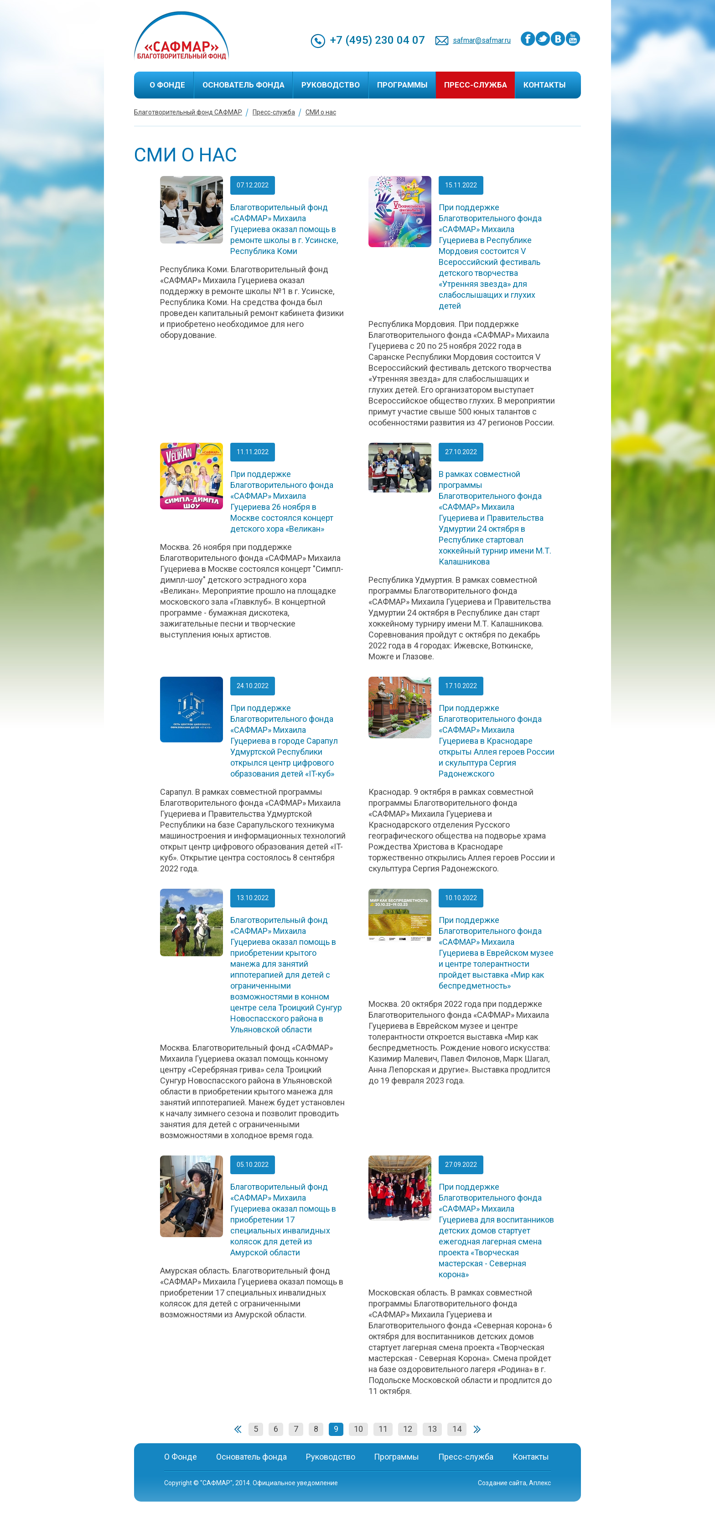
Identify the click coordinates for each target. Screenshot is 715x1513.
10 (358, 1429)
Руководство (330, 84)
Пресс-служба (475, 84)
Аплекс (540, 1483)
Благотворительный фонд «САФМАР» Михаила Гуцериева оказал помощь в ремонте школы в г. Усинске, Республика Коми (284, 229)
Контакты (544, 84)
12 (407, 1429)
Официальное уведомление (295, 1483)
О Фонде (167, 84)
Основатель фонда (243, 84)
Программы (402, 84)
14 (456, 1429)
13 (432, 1429)
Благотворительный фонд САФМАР (188, 112)
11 (383, 1429)
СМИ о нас (321, 112)
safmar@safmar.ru (482, 40)
